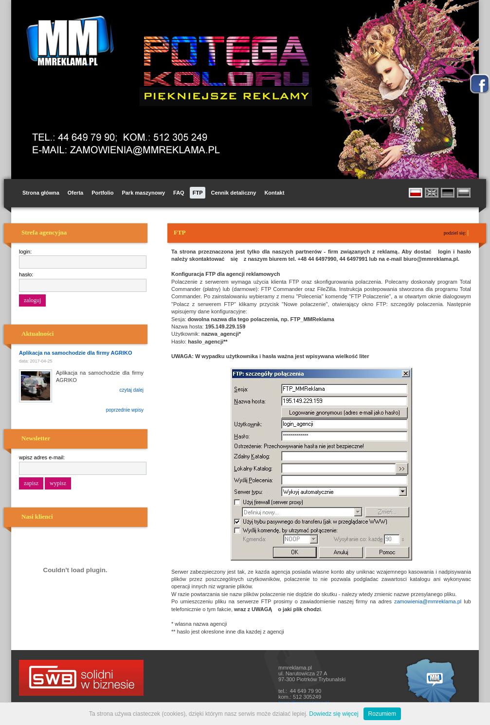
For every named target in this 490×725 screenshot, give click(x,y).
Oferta (75, 193)
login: (25, 251)
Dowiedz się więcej (333, 713)
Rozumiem (382, 713)
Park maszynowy (143, 193)
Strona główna (40, 193)
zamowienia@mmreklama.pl (427, 601)
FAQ (178, 193)
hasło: (26, 274)
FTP (198, 193)
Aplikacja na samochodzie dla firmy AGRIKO (75, 353)
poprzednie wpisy (125, 410)
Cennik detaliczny (233, 193)
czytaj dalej (132, 390)
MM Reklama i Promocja (67, 41)
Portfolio (102, 193)
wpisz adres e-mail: (42, 457)
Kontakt (274, 193)
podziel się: (455, 233)
